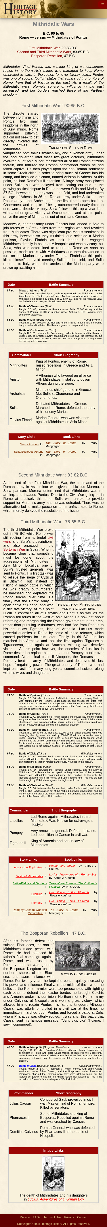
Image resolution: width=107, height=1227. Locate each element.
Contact (82, 1217)
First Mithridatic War (44, 48)
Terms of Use (52, 1217)
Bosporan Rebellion (46, 56)
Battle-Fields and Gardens (30, 883)
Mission (25, 1217)
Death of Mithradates (29, 876)
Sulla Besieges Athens (28, 451)
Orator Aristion (29, 444)
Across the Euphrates (28, 867)
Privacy (69, 1217)
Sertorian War (14, 549)
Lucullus (37, 894)
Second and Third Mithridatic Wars (44, 52)
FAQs (36, 1217)
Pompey (37, 902)
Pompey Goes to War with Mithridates (30, 911)
